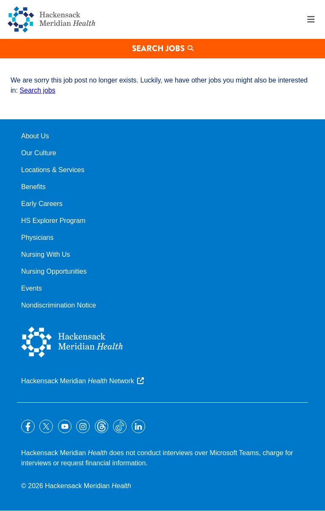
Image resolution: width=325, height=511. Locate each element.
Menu (311, 19)
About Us (35, 136)
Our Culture (38, 153)
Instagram (83, 426)
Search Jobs (158, 48)
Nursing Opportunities (54, 271)
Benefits (33, 186)
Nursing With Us (45, 254)
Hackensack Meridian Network (77, 381)
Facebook (28, 426)
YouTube (65, 426)
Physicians (37, 237)
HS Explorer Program (53, 220)
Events (31, 288)
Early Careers (42, 203)
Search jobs (37, 90)
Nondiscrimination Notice (58, 305)
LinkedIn (138, 426)
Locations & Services (52, 169)
